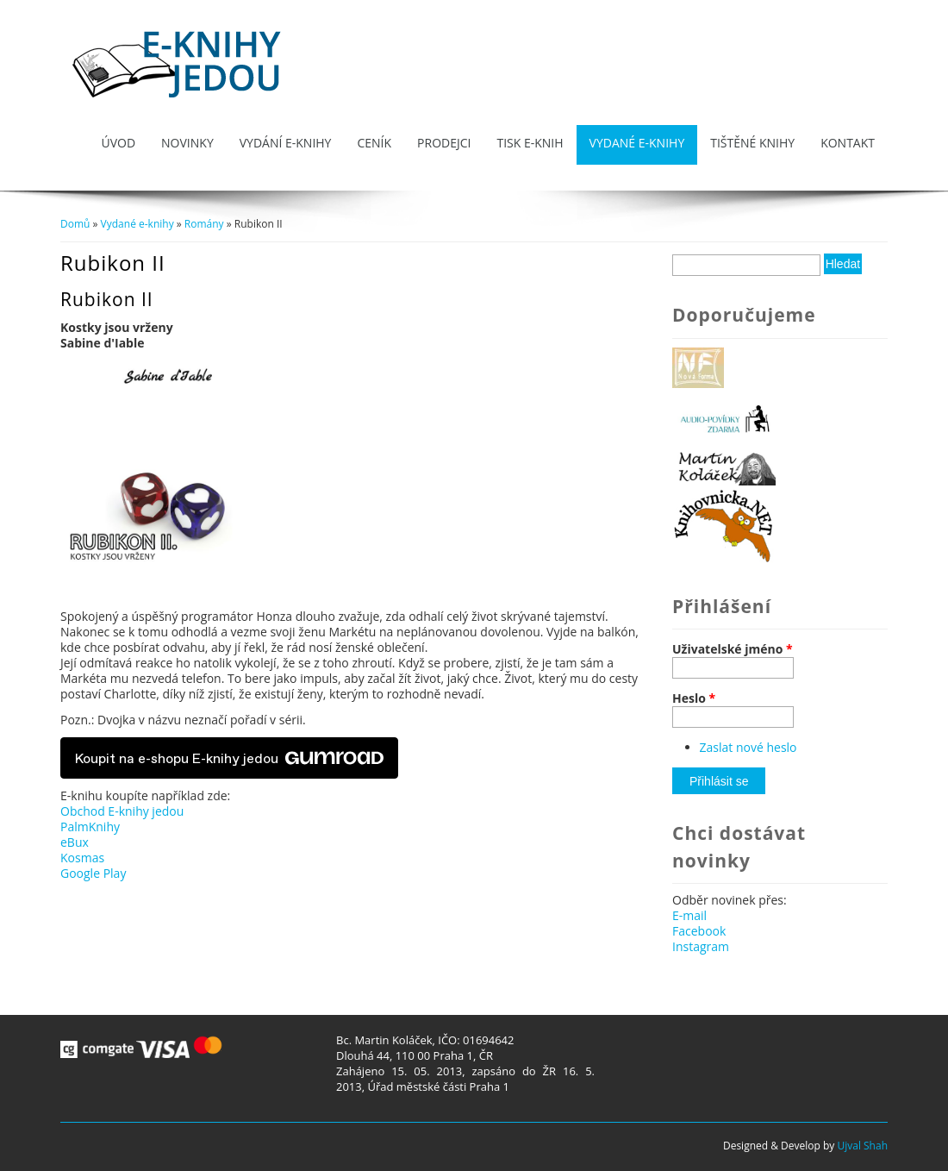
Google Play (93, 873)
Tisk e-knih (529, 143)
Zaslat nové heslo (748, 747)
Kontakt (847, 143)
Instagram (700, 946)
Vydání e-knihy (286, 143)
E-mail (689, 915)
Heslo (693, 698)
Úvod (118, 143)
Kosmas (82, 857)
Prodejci (444, 143)
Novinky (187, 143)
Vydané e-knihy (637, 143)
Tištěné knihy (752, 143)
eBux (74, 842)
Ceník (374, 143)
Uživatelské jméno (732, 649)
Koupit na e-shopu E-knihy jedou (229, 757)
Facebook (699, 931)
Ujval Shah (862, 1145)
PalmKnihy (90, 826)
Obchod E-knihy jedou (122, 811)
